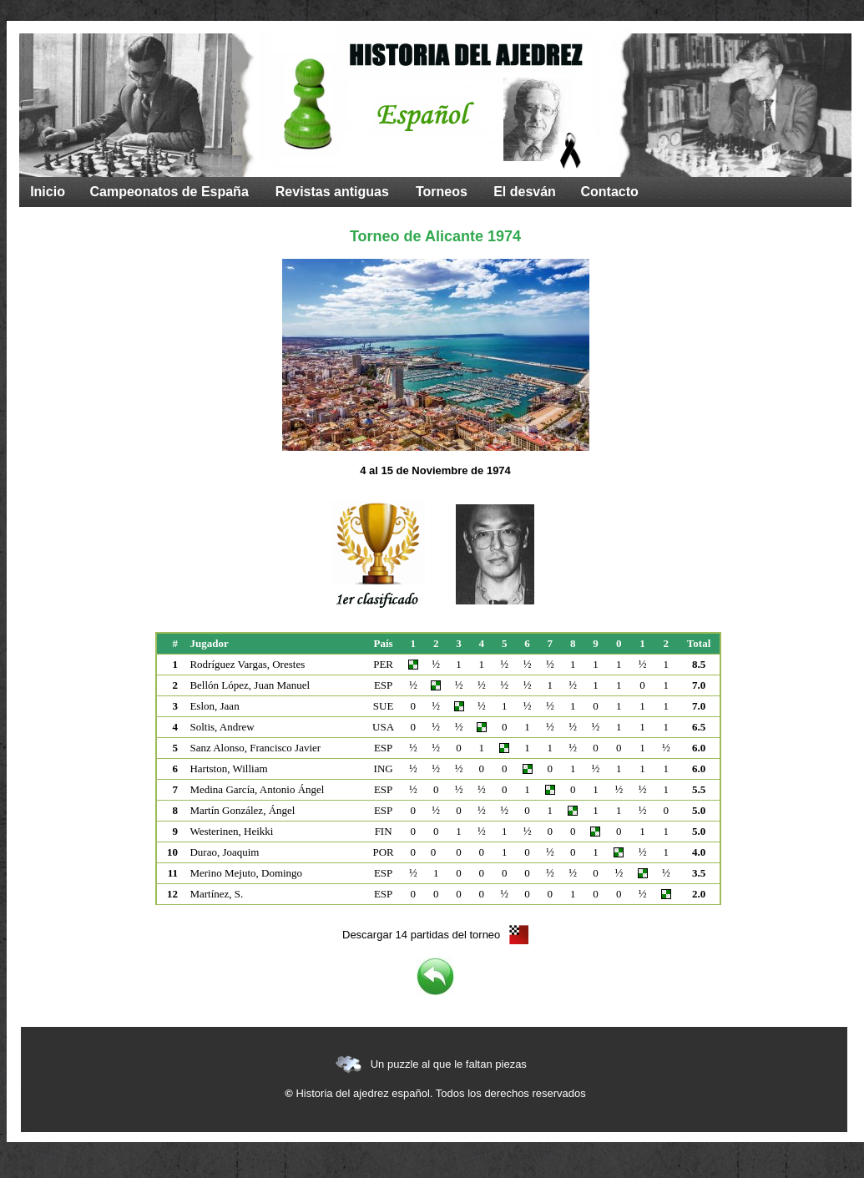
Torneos (441, 192)
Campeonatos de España (169, 192)
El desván (524, 192)
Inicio (47, 192)
